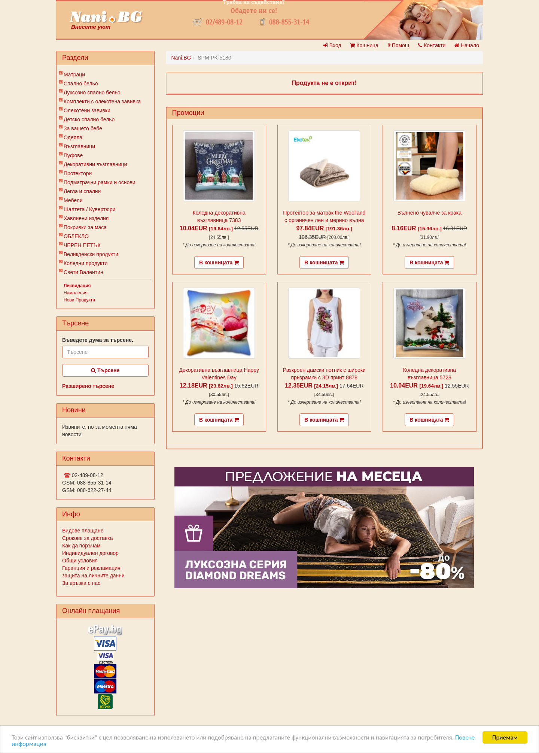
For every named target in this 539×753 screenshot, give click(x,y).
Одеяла (73, 137)
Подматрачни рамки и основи (99, 182)
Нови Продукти (79, 300)
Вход (332, 45)
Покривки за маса (85, 227)
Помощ (398, 45)
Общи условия (80, 561)
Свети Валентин (83, 272)
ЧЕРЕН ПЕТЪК (82, 245)
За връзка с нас (81, 583)
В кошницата (219, 262)
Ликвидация (77, 285)
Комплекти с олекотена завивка (102, 101)
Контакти (431, 45)
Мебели (73, 200)
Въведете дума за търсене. (97, 340)
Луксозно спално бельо (92, 92)
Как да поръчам (81, 546)
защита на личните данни (93, 576)
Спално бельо (81, 83)
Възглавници (79, 146)
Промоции (188, 112)
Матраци (74, 75)
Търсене (105, 370)
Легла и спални (82, 191)
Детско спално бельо (89, 119)
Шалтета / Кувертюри (89, 209)
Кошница (364, 45)
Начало (466, 45)
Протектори (78, 173)
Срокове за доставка (87, 538)
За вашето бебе (83, 128)
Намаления (76, 292)
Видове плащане (82, 531)
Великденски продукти (91, 254)
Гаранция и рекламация (91, 568)
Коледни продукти (85, 263)
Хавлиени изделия (86, 218)
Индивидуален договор (90, 553)
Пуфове (73, 155)
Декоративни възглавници (95, 164)
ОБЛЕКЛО (76, 236)
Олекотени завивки (87, 110)
